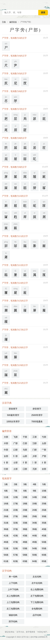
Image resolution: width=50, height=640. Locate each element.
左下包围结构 (37, 596)
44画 (34, 535)
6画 (6, 491)
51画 (6, 548)
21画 (6, 510)
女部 (6, 456)
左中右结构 (37, 583)
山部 (25, 456)
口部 (15, 450)
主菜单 (46, 4)
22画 (15, 510)
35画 (44, 523)
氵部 (34, 462)
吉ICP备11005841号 (38, 637)
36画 (6, 529)
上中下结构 (13, 589)
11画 (6, 497)
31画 (6, 523)
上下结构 (13, 583)
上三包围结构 (13, 602)
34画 (34, 523)
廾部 (6, 443)
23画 (25, 510)
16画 (6, 503)
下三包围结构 (37, 602)
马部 (25, 450)
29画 (34, 516)
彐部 (34, 443)
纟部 (44, 462)
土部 (15, 469)
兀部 (34, 469)
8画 (25, 491)
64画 (34, 561)
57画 (15, 555)
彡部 (34, 456)
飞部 (15, 437)
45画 (44, 535)
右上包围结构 (37, 589)
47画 (15, 542)
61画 (6, 561)
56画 (6, 555)
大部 (6, 437)
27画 (15, 516)
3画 (25, 484)
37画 (15, 529)
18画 (25, 503)
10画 (44, 491)
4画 (34, 484)
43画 (25, 535)
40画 (44, 529)
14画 (34, 497)
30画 (44, 516)
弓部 (44, 437)
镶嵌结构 (13, 615)
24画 (34, 510)
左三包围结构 (13, 609)
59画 (34, 555)
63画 (25, 561)
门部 (34, 450)
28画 (25, 516)
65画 (44, 561)
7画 (15, 491)
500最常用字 (13, 415)
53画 (25, 548)
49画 (34, 542)
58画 (25, 555)
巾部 (6, 450)
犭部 (15, 456)
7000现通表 (37, 421)
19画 (34, 503)
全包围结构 (37, 609)
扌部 (25, 462)
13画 (25, 497)
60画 (44, 555)
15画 (44, 497)
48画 (25, 542)
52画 (15, 548)
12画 (15, 497)
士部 (15, 462)
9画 (34, 491)
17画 (15, 503)
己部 (25, 443)
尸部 (44, 456)
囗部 (25, 469)
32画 (15, 523)
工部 (34, 437)
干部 (25, 437)
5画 (44, 484)
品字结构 (37, 615)
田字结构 (13, 621)
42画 (15, 535)
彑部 (44, 443)
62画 (15, 561)
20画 (44, 503)
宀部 (44, 450)
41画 (6, 535)
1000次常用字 (13, 421)
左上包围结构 (13, 596)
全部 (44, 469)
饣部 (6, 462)
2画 (15, 484)
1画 (6, 484)
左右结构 (37, 576)
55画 (44, 548)
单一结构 (13, 576)
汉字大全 (25, 637)
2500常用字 (37, 415)
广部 (15, 443)
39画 (34, 529)
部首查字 (13, 409)
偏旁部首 (13, 22)
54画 (34, 548)
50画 (44, 542)
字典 (4, 22)
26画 (6, 516)
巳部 (6, 469)
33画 (25, 523)
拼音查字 (37, 409)
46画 (6, 542)
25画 (44, 510)
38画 (25, 529)
